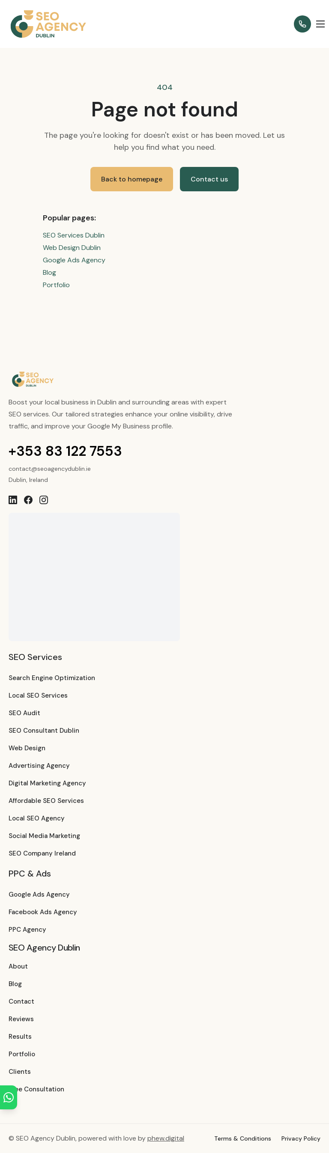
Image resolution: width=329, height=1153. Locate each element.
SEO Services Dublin (74, 235)
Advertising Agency (39, 765)
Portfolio (56, 284)
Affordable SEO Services (46, 800)
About (18, 966)
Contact (21, 1001)
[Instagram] (43, 500)
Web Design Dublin (72, 247)
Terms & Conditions (242, 1138)
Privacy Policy (300, 1138)
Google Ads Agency (74, 260)
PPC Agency (27, 929)
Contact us (209, 179)
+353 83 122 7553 (65, 451)
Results (20, 1036)
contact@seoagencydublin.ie (50, 468)
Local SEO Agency (37, 818)
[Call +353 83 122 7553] (302, 24)
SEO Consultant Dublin (44, 730)
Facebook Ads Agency (43, 912)
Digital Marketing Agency (47, 783)
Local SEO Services (38, 695)
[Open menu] (320, 24)
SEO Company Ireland (42, 853)
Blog (49, 272)
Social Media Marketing (44, 836)
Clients (20, 1071)
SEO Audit (24, 713)
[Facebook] (28, 500)
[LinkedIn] (13, 500)
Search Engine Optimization (52, 678)
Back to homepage (131, 179)
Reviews (21, 1019)
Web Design (27, 748)
